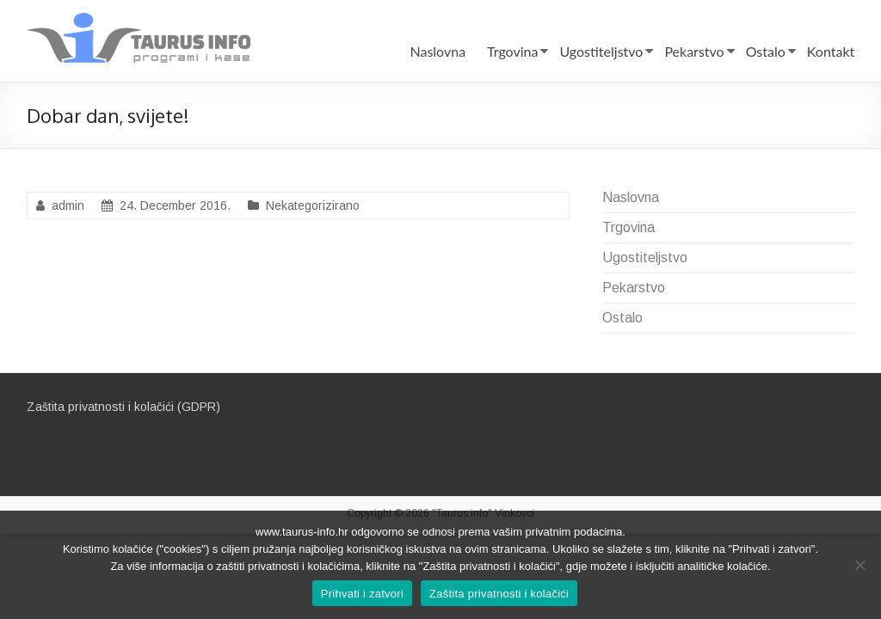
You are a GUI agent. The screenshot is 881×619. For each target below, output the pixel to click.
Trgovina (512, 51)
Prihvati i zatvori (362, 593)
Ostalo (766, 51)
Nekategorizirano (313, 205)
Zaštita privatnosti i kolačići (499, 593)
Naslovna (437, 51)
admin (68, 205)
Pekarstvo (694, 51)
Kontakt (830, 51)
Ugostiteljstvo (601, 51)
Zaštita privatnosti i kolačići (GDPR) (123, 407)
